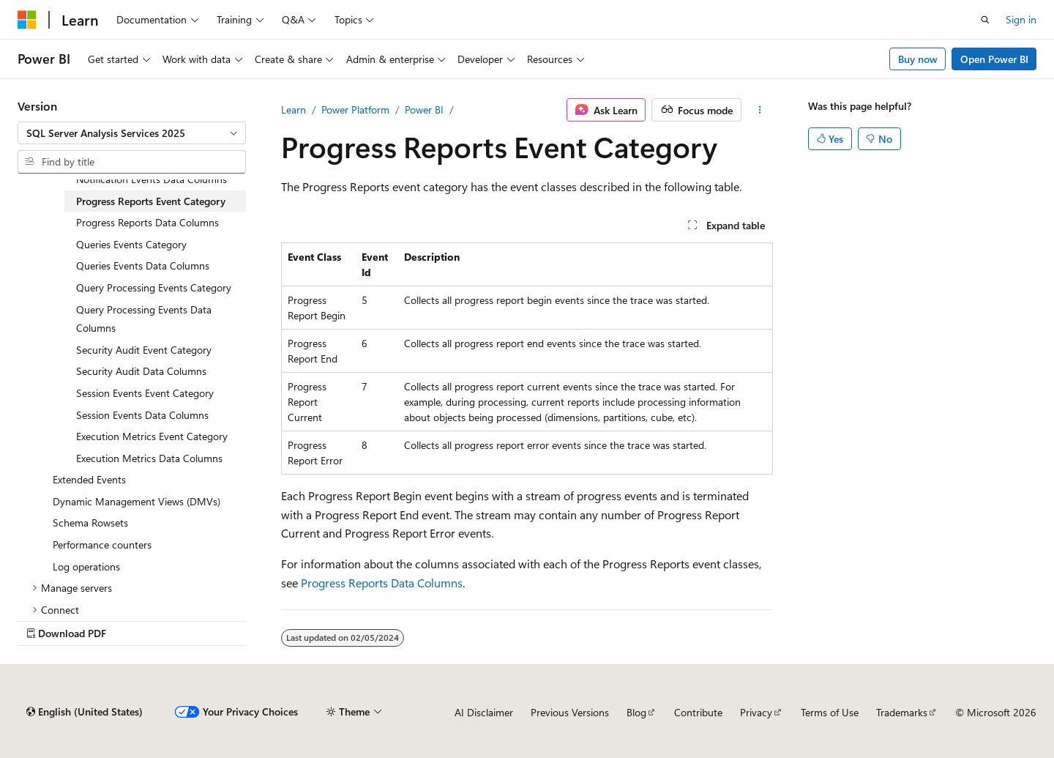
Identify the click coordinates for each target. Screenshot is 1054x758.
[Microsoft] (27, 19)
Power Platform (355, 109)
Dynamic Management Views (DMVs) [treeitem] (136, 501)
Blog (636, 712)
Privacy (756, 712)
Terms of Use (830, 712)
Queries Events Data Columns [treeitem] (142, 265)
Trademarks (901, 712)
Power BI (424, 109)
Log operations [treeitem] (86, 566)
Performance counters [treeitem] (102, 544)
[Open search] (985, 20)
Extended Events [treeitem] (89, 479)
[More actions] (760, 110)
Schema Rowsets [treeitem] (90, 523)
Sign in (1021, 19)
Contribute (698, 712)
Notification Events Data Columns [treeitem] (151, 179)
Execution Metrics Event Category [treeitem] (152, 436)
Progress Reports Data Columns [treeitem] (147, 222)
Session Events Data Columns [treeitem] (142, 415)
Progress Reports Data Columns (382, 582)
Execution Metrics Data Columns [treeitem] (149, 458)
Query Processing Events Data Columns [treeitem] (144, 318)
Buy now (918, 59)
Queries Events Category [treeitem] (131, 244)
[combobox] (132, 133)
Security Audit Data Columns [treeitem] (141, 371)
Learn (293, 109)
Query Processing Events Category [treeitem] (153, 287)
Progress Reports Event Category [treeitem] (150, 201)
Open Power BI (994, 59)
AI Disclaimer (484, 712)
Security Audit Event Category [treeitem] (144, 350)
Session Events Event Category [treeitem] (145, 393)
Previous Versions (570, 712)
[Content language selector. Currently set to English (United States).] (85, 712)
